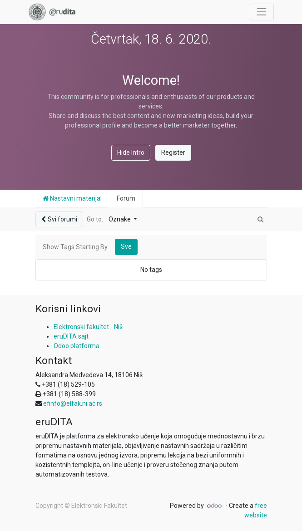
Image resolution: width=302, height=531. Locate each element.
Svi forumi (59, 219)
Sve (126, 246)
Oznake (120, 219)
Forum (126, 198)
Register (173, 152)
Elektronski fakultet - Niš (88, 326)
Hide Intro (130, 152)
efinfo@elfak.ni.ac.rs (72, 403)
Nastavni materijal (72, 198)
